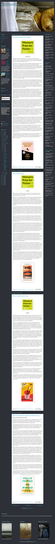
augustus (5, 142)
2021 (3, 134)
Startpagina (3, 36)
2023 (3, 131)
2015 (3, 183)
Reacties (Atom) (30, 508)
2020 (3, 175)
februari (4, 172)
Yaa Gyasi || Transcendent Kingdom (22, 37)
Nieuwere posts (16, 505)
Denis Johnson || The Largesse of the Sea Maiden (8, 63)
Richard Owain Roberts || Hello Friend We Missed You (26, 415)
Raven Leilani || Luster (18, 173)
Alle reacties (4, 99)
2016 (3, 181)
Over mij (2, 39)
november (5, 137)
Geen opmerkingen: (30, 289)
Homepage (28, 505)
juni (4, 145)
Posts (3, 97)
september (5, 140)
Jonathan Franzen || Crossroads (8, 50)
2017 (3, 180)
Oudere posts (39, 505)
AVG (2, 41)
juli (3, 144)
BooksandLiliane (9, 4)
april (4, 148)
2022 (3, 133)
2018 (3, 178)
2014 (3, 184)
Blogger (35, 541)
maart (4, 150)
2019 (3, 177)
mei (4, 147)
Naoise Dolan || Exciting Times (20, 296)
